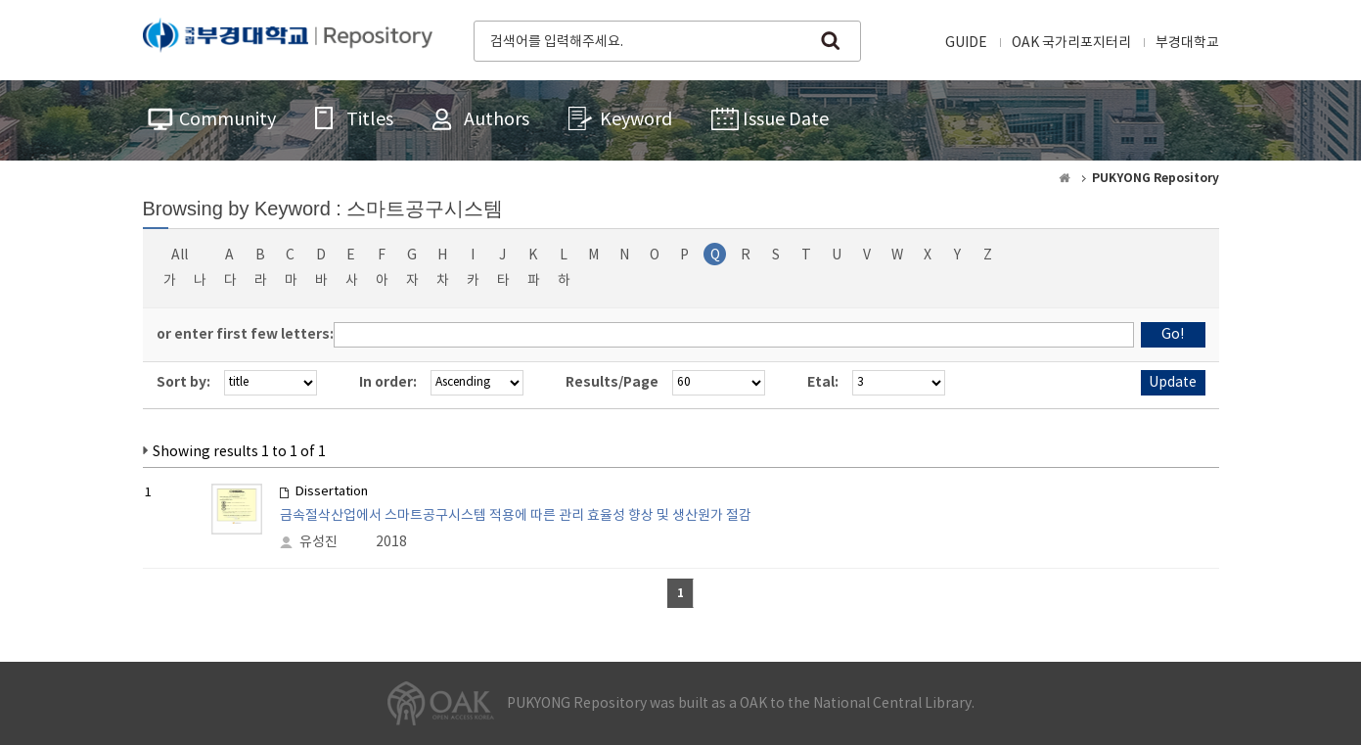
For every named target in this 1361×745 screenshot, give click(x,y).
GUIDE (966, 43)
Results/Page (612, 382)
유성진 (318, 542)
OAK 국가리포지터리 (1071, 43)
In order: (388, 382)
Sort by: (183, 382)
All (179, 255)
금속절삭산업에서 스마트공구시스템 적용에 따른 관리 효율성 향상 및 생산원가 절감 (515, 516)
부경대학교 (1187, 43)
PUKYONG (287, 39)
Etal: (823, 382)
